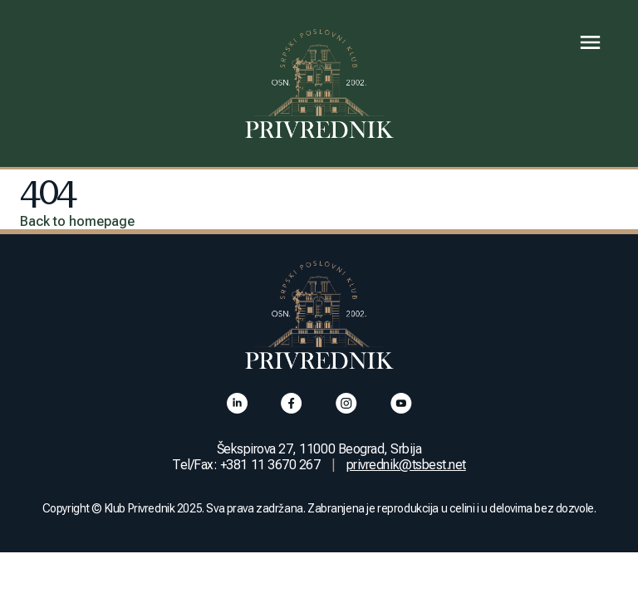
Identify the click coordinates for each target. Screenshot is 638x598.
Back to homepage (77, 221)
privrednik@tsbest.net (406, 465)
